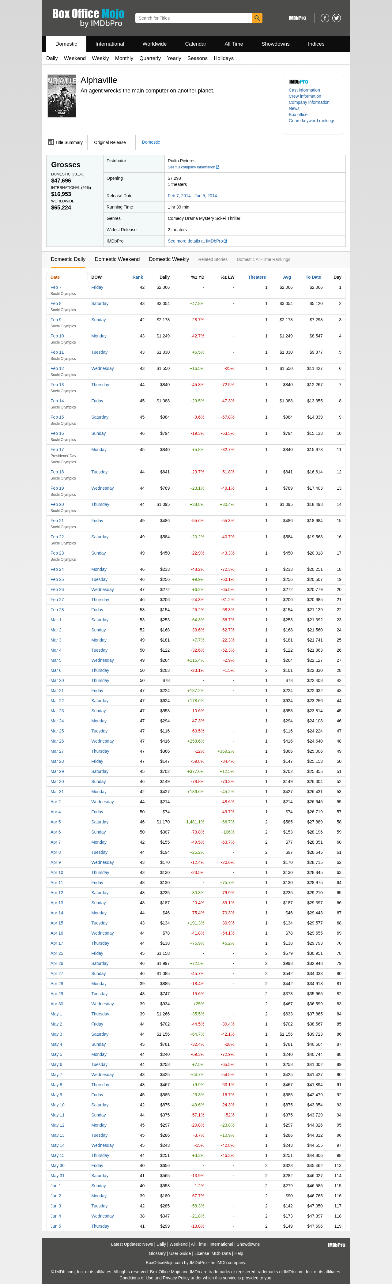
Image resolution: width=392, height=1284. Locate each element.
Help (238, 1253)
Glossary (157, 1253)
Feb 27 (57, 599)
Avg (287, 277)
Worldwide (154, 44)
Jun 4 (56, 1216)
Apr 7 (56, 842)
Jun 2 (56, 1195)
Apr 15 (57, 923)
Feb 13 (57, 384)
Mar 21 (57, 690)
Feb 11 (57, 352)
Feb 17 (57, 449)
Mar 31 (57, 791)
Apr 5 (56, 821)
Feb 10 (57, 335)
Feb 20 (57, 504)
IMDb (222, 1262)
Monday (99, 335)
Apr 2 (56, 801)
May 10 (58, 1104)
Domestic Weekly (169, 259)
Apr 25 (57, 953)
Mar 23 (57, 710)
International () (71, 188)
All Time (234, 44)
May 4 (56, 1044)
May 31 (58, 1175)
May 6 (56, 1064)
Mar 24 (57, 720)
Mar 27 (57, 751)
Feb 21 (57, 520)
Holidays (224, 58)
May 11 (58, 1115)
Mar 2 (56, 629)
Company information (309, 102)
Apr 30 (57, 1003)
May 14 (58, 1145)
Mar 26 (57, 741)
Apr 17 (57, 943)
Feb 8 (56, 303)
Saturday (99, 303)
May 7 (56, 1074)
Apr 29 (57, 993)
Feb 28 (57, 609)
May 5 (56, 1054)
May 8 (56, 1084)
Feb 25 (57, 579)
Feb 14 (57, 400)
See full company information (194, 167)
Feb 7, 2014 (179, 195)
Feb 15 (57, 417)
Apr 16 (57, 933)
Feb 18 (57, 471)
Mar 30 (57, 781)
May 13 (58, 1135)
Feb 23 (57, 553)
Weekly (100, 58)
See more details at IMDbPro (198, 241)
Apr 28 (57, 983)
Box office (298, 114)
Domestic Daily (68, 259)
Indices (316, 44)
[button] (313, 124)
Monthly (124, 58)
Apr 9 (56, 862)
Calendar (195, 44)
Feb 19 (57, 488)
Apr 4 (56, 811)
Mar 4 (56, 650)
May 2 (56, 1024)
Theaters (257, 277)
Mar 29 (57, 771)
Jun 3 (56, 1205)
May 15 (58, 1155)
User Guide (180, 1253)
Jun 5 (56, 1226)
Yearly (174, 58)
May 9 (56, 1094)
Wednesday (102, 368)
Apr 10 (57, 872)
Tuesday (99, 352)
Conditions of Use (136, 1277)
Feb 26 (57, 589)
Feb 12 (57, 368)
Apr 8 (56, 852)
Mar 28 (57, 761)
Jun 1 (56, 1185)
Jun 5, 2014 (205, 195)
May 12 (58, 1125)
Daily (52, 58)
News (294, 108)
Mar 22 (57, 700)
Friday (97, 287)
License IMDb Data (212, 1253)
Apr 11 (57, 882)
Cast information (304, 90)
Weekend (75, 58)
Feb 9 (56, 319)
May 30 (58, 1165)
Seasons (197, 58)
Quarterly (150, 58)
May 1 (56, 1013)
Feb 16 (57, 433)
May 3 (56, 1034)
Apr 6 (56, 832)
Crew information (305, 96)
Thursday (100, 384)
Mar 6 (56, 670)
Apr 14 (57, 912)
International (110, 44)
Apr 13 (57, 902)
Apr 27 (57, 973)
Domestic (66, 44)
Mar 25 (57, 731)
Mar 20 (57, 680)
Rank (138, 277)
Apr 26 (57, 963)
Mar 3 (56, 640)
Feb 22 (57, 536)
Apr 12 (57, 892)
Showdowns (276, 44)
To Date (313, 277)
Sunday (98, 319)
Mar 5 (56, 660)
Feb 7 (56, 287)
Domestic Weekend (117, 259)
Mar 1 (56, 619)
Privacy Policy (176, 1277)
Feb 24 (57, 569)
